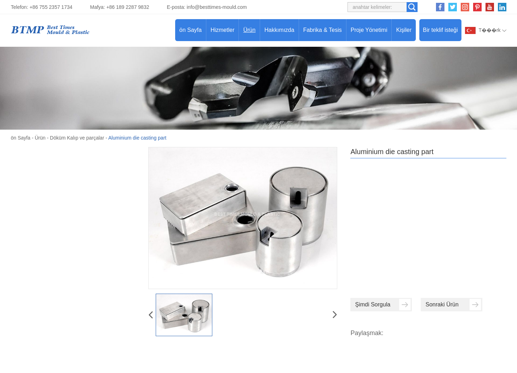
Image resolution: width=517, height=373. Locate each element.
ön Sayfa (190, 30)
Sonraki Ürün (453, 304)
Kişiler (404, 30)
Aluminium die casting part (137, 138)
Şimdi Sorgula (382, 304)
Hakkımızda (279, 30)
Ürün (249, 30)
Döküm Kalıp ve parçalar (77, 138)
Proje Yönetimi (369, 30)
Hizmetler (223, 30)
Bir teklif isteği (440, 30)
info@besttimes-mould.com (217, 7)
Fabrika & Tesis (322, 30)
